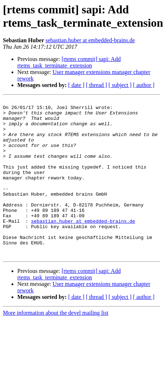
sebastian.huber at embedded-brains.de (90, 40)
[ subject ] (120, 85)
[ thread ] (96, 85)
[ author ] (144, 85)
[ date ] (76, 85)
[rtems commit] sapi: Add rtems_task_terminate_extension (69, 62)
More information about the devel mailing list (55, 344)
